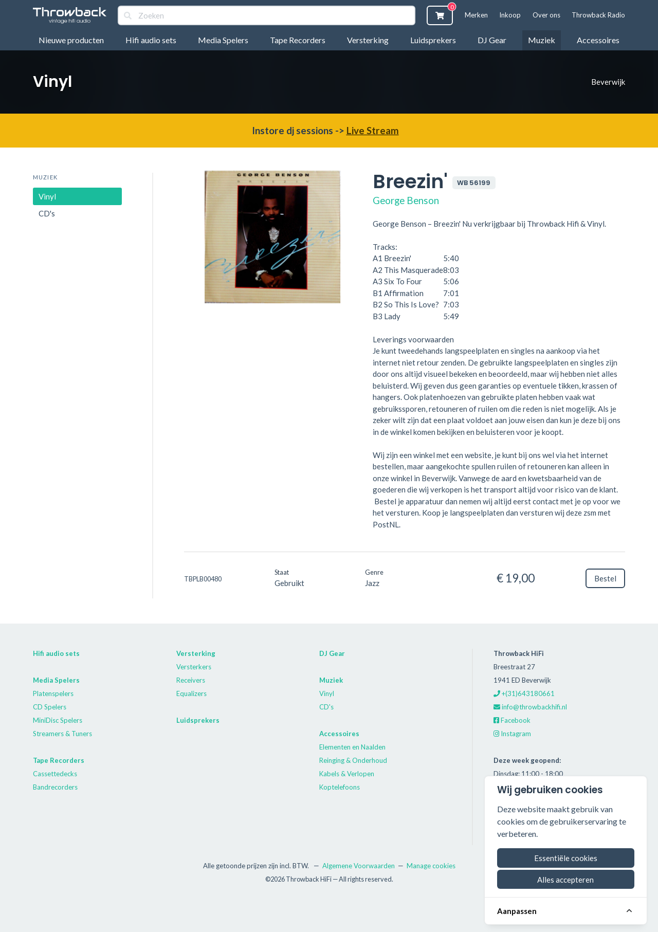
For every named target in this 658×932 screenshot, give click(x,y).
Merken (476, 15)
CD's (47, 213)
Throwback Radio (598, 15)
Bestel (605, 578)
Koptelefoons (339, 787)
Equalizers (191, 693)
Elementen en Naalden (352, 747)
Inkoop (510, 15)
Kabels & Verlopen (346, 774)
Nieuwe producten (71, 40)
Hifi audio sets (150, 40)
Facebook (512, 720)
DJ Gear (492, 40)
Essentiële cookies (565, 858)
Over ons (546, 15)
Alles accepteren (565, 879)
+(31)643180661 (524, 693)
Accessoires (598, 40)
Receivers (190, 680)
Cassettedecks (55, 774)
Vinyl (47, 196)
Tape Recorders (297, 40)
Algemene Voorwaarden (358, 866)
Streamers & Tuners (62, 733)
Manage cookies (431, 866)
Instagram (512, 733)
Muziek (541, 40)
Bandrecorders (55, 787)
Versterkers (193, 667)
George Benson (406, 200)
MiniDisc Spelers (57, 720)
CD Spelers (49, 707)
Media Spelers (223, 40)
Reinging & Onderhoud (353, 760)
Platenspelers (53, 693)
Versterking (368, 40)
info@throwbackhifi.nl (530, 707)
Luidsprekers (433, 40)
